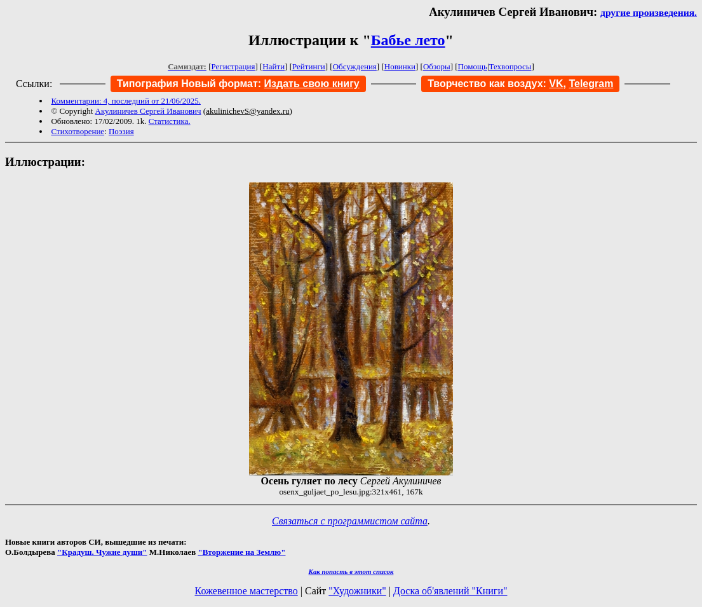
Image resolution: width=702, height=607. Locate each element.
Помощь (472, 66)
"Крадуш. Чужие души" (102, 552)
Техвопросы (510, 66)
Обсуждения (355, 66)
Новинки (399, 66)
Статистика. (170, 121)
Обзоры (436, 66)
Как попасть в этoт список (351, 571)
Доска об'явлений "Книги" (450, 590)
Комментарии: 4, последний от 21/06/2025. (125, 101)
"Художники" (357, 590)
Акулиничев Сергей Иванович (148, 111)
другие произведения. (648, 12)
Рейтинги (308, 66)
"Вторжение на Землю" (241, 552)
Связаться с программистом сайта (350, 520)
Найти (273, 66)
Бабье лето (408, 40)
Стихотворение (77, 131)
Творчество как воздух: (495, 83)
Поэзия (121, 131)
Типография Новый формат (187, 83)
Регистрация (233, 66)
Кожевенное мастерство (246, 590)
